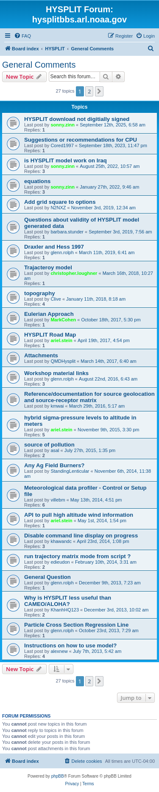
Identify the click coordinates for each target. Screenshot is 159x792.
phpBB (57, 776)
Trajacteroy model (48, 267)
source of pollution (49, 444)
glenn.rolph (61, 252)
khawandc (61, 541)
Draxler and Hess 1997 (54, 247)
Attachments (41, 355)
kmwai (57, 405)
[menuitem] (22, 36)
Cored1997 (61, 145)
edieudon (60, 562)
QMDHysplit (62, 361)
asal (54, 450)
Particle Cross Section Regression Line (76, 625)
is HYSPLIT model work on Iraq (65, 160)
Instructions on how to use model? (70, 645)
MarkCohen (63, 319)
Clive (55, 298)
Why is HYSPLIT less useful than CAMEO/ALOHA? (67, 601)
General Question (47, 577)
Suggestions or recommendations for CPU (80, 140)
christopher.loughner (73, 273)
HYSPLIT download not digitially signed (76, 119)
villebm (57, 499)
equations (37, 181)
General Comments (38, 64)
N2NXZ (58, 207)
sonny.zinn (62, 124)
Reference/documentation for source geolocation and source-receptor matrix (89, 397)
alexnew (58, 651)
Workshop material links (56, 373)
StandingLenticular (69, 471)
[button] (99, 91)
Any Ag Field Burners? (54, 465)
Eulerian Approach (49, 314)
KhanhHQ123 (64, 609)
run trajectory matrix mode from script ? (77, 556)
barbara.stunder (67, 231)
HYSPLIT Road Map (50, 335)
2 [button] (89, 91)
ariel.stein (61, 340)
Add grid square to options (60, 202)
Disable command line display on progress (81, 535)
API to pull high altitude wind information (78, 515)
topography (39, 293)
